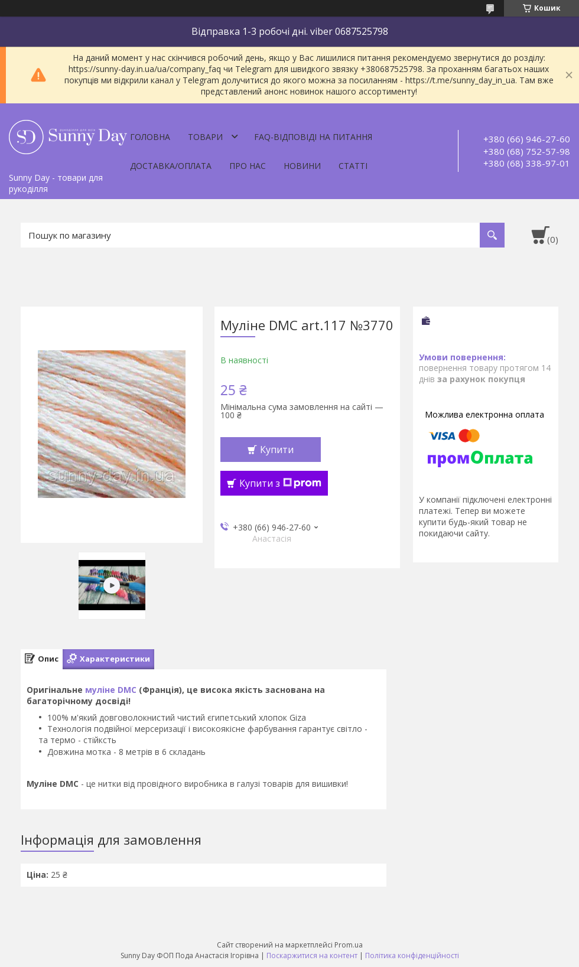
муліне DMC (110, 689)
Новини (302, 165)
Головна (150, 136)
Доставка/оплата (171, 165)
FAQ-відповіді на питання (313, 136)
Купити (277, 449)
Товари (205, 136)
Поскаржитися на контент (311, 955)
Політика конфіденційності (412, 955)
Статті (353, 165)
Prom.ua (348, 945)
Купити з (280, 483)
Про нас (247, 165)
